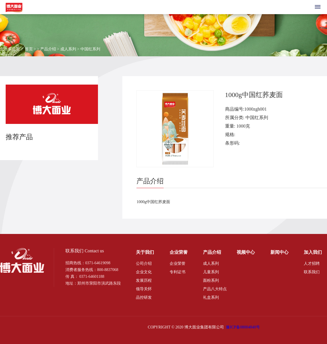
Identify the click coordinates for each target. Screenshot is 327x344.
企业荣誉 (179, 252)
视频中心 (246, 252)
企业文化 (144, 272)
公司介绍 (144, 263)
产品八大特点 (215, 289)
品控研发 (144, 297)
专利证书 (177, 272)
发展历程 (144, 280)
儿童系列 (211, 272)
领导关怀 (144, 289)
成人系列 (211, 263)
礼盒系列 (211, 297)
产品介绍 (212, 252)
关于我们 (145, 252)
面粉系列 (211, 280)
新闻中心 (279, 252)
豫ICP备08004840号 (243, 327)
